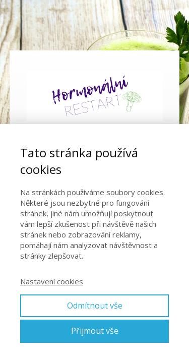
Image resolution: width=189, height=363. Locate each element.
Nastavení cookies (51, 281)
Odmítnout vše (94, 305)
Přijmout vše (94, 330)
